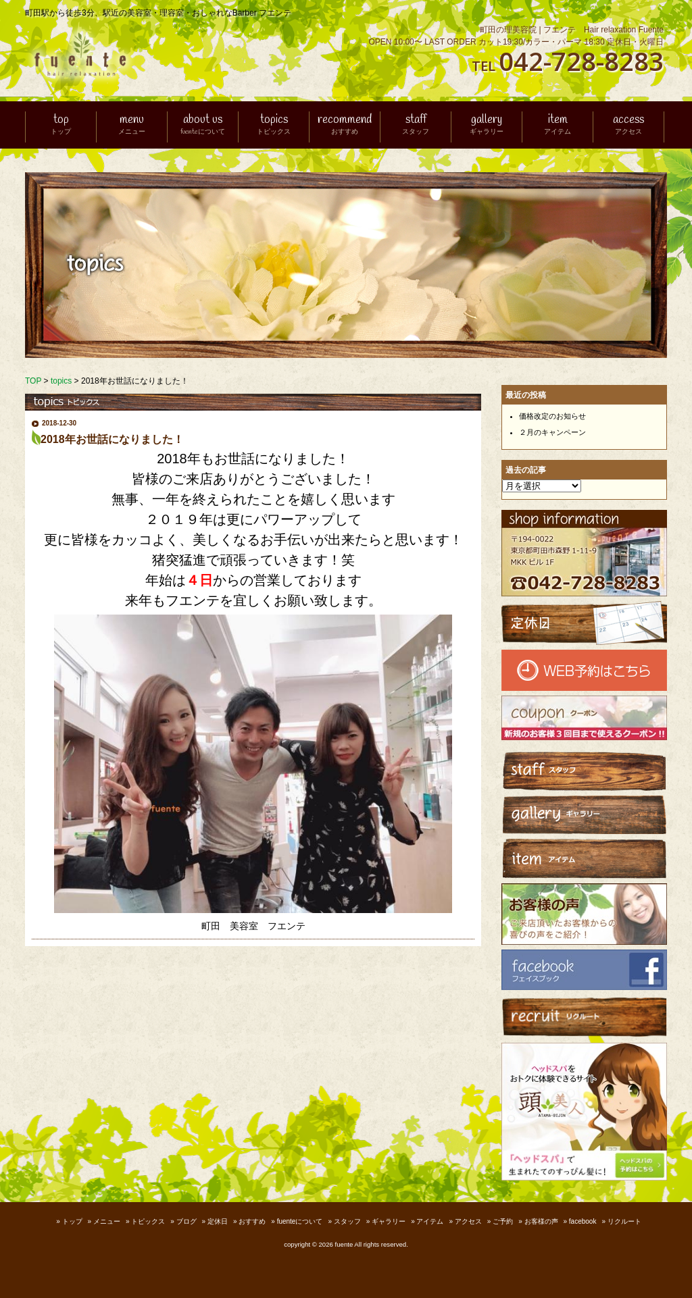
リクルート (624, 1221)
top (61, 125)
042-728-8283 (581, 60)
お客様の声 (541, 1221)
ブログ (186, 1221)
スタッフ (347, 1221)
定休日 (217, 1221)
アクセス (468, 1221)
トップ (72, 1221)
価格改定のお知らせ (552, 416)
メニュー (106, 1221)
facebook (583, 1221)
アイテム (429, 1221)
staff (415, 125)
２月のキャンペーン (552, 432)
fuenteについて (300, 1221)
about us (202, 125)
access (628, 125)
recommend (345, 125)
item (557, 125)
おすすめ (252, 1221)
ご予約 (503, 1221)
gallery (486, 125)
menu (131, 125)
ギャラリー (388, 1221)
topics (274, 125)
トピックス (148, 1221)
